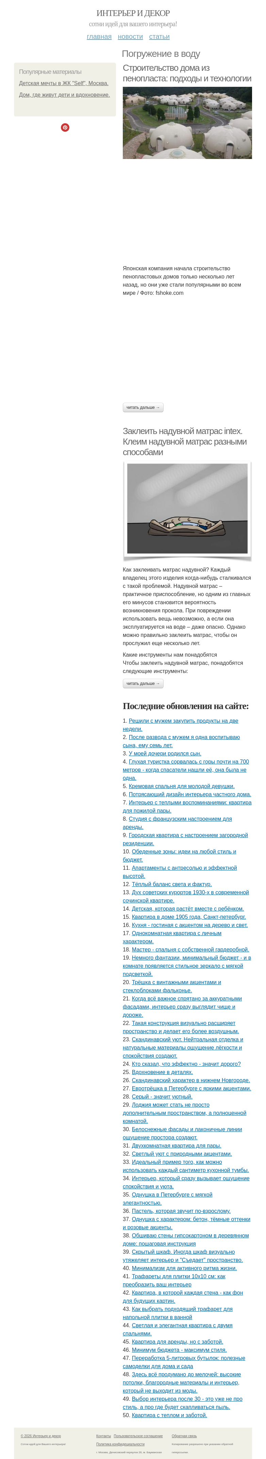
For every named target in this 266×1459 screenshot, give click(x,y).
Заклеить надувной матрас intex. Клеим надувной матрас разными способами (185, 441)
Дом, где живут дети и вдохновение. (64, 95)
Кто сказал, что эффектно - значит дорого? (186, 1064)
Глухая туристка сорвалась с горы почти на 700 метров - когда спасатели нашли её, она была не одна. (186, 770)
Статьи (159, 36)
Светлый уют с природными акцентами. (182, 1154)
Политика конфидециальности (120, 1444)
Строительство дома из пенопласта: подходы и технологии (187, 73)
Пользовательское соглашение (138, 1436)
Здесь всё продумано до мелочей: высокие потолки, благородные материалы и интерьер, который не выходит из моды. (182, 1383)
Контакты (103, 1436)
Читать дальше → (143, 407)
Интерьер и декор (133, 13)
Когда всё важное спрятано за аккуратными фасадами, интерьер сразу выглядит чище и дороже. (182, 1007)
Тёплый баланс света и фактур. (172, 884)
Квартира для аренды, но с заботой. (177, 1342)
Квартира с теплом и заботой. (169, 1415)
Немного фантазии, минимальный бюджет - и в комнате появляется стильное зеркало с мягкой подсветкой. (187, 966)
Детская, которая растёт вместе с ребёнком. (188, 909)
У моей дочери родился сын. (165, 753)
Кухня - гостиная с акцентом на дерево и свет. (190, 925)
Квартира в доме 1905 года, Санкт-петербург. (189, 917)
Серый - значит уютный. (162, 1097)
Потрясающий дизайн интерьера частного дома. (190, 794)
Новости (130, 36)
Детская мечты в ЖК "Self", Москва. (64, 83)
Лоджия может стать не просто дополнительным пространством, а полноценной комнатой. (184, 1113)
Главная (99, 36)
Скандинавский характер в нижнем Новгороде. (191, 1080)
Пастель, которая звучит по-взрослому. (181, 1211)
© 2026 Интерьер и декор (41, 1436)
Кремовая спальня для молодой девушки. (182, 786)
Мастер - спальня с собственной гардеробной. (190, 949)
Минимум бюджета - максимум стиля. (179, 1350)
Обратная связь (184, 1436)
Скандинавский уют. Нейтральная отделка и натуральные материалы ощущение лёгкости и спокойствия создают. (183, 1048)
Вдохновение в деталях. (162, 1072)
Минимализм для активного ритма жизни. (184, 1268)
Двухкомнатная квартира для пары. (176, 1146)
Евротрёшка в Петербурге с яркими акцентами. (191, 1088)
